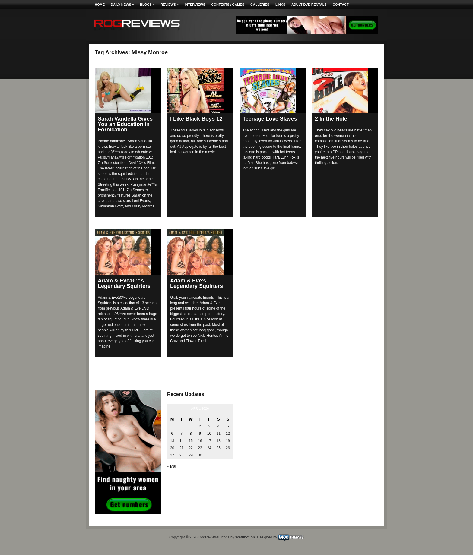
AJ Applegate (187, 146)
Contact (341, 4)
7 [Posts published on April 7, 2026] (181, 433)
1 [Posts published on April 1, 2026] (191, 426)
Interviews (195, 4)
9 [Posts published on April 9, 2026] (200, 433)
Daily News (122, 4)
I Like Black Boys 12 (196, 119)
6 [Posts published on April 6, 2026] (172, 433)
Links (280, 4)
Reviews (169, 4)
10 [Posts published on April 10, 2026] (209, 433)
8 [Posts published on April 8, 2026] (191, 433)
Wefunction (245, 537)
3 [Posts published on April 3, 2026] (209, 426)
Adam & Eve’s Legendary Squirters (196, 283)
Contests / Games (227, 4)
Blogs (147, 4)
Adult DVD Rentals (309, 4)
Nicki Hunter (207, 335)
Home (100, 4)
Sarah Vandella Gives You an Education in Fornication (125, 124)
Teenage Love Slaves (270, 119)
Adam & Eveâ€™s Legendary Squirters (124, 283)
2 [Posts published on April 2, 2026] (200, 426)
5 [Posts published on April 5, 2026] (228, 426)
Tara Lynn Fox (284, 157)
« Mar (171, 466)
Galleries (259, 4)
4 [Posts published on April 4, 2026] (218, 426)
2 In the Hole (331, 119)
